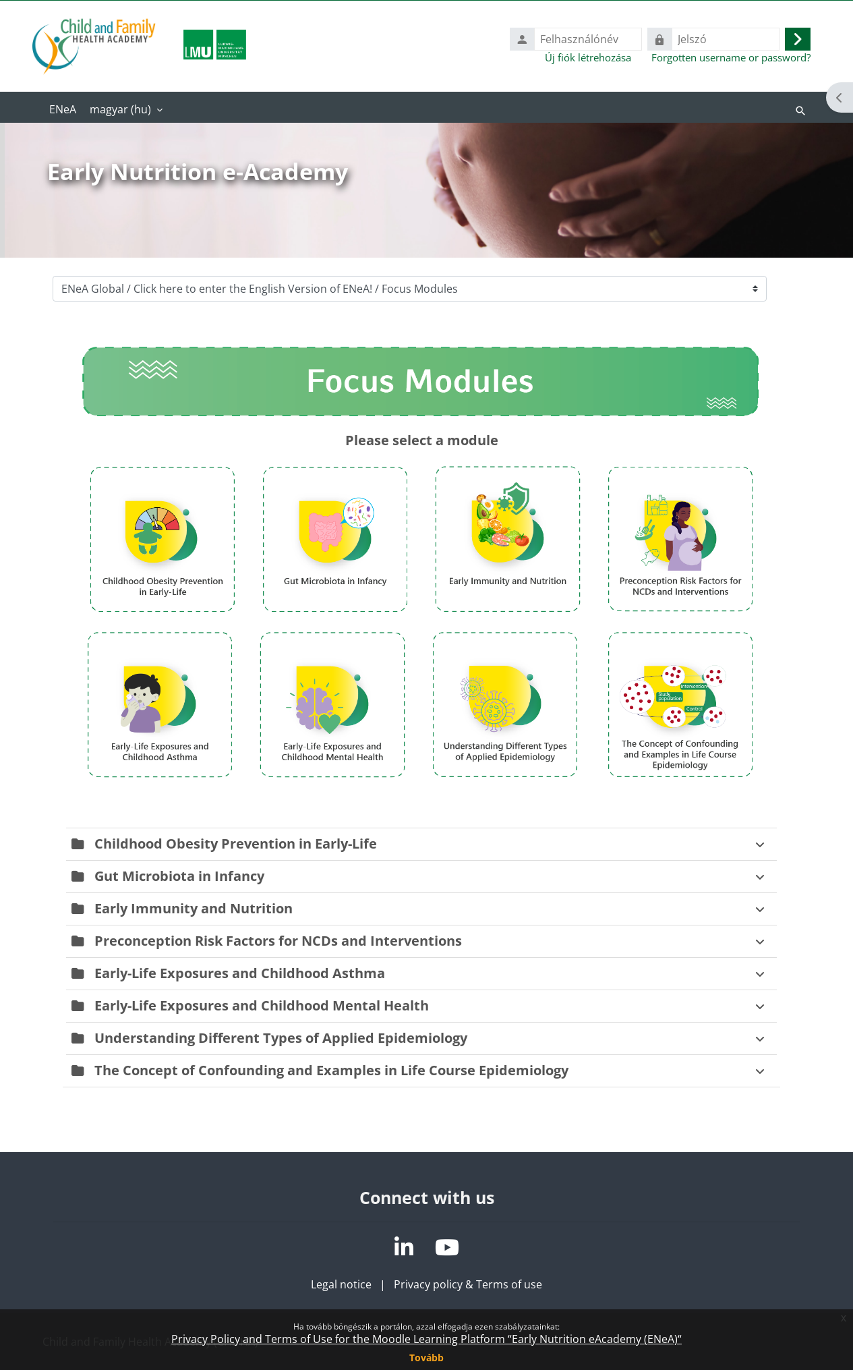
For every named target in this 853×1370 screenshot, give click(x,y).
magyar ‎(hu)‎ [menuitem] (120, 109)
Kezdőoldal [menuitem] (62, 111)
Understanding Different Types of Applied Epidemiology (280, 1038)
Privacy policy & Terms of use (468, 1284)
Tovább (426, 1357)
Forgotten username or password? (731, 57)
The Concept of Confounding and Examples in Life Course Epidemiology (331, 1070)
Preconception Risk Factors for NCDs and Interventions (278, 941)
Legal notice (341, 1284)
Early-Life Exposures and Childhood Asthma (239, 973)
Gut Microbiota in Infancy (179, 876)
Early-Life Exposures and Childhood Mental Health (261, 1005)
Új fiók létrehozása (588, 57)
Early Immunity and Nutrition (193, 908)
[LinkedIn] (403, 1247)
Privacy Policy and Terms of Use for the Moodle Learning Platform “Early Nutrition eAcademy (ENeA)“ (426, 1339)
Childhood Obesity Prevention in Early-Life (235, 843)
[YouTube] (447, 1247)
